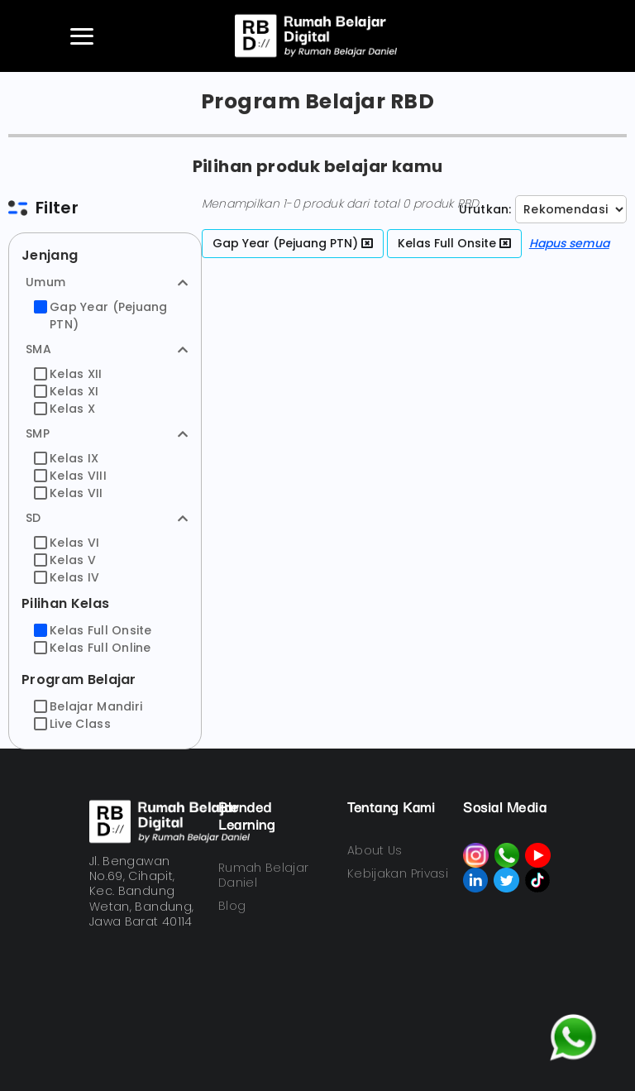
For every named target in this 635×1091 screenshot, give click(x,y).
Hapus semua (569, 243)
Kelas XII (68, 374)
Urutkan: (485, 209)
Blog (232, 905)
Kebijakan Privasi (397, 873)
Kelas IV (66, 577)
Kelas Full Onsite (93, 630)
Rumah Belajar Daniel (263, 875)
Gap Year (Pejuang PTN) (101, 316)
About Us (375, 850)
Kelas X (64, 408)
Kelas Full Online (92, 647)
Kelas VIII (70, 475)
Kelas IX (66, 458)
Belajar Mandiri (88, 706)
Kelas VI (66, 542)
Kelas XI (66, 391)
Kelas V (65, 560)
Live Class (72, 723)
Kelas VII (68, 493)
